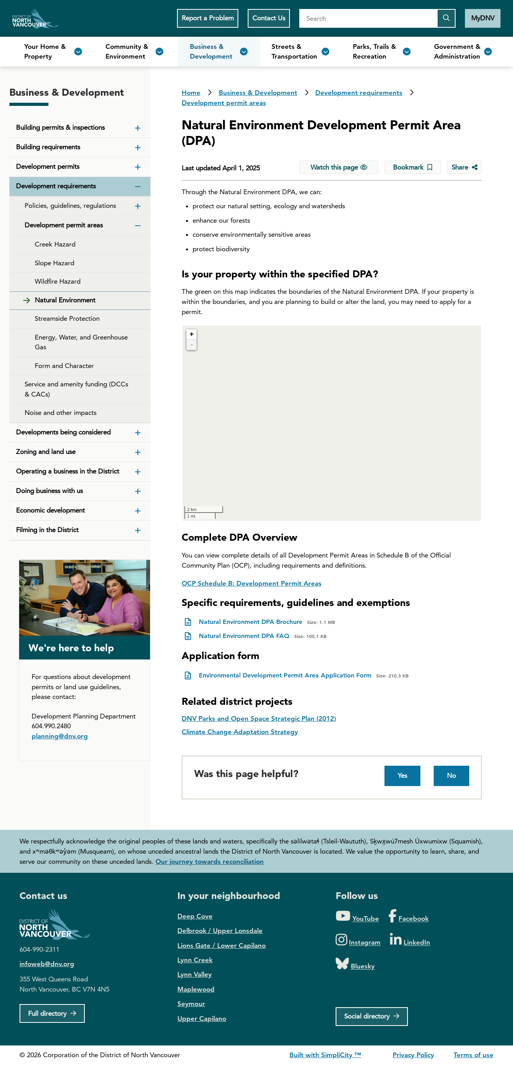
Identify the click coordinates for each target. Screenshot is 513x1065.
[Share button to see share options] (464, 167)
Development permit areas (224, 103)
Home (35, 18)
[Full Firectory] (52, 1013)
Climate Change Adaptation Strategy (240, 732)
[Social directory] (372, 1016)
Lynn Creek (195, 960)
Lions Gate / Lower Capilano (221, 945)
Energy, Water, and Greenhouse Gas (81, 342)
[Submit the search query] (446, 18)
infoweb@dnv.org (47, 964)
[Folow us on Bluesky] (355, 964)
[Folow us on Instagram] (358, 940)
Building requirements (48, 147)
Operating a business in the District (67, 471)
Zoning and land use (45, 452)
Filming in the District (47, 530)
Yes (402, 775)
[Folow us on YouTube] (357, 916)
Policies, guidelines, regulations (70, 205)
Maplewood (195, 989)
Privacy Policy (413, 1055)
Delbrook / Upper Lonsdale (220, 931)
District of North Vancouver (59, 924)
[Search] (368, 18)
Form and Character (64, 366)
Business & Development (258, 92)
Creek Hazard (55, 244)
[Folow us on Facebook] (408, 916)
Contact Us (268, 18)
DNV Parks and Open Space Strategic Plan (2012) (259, 718)
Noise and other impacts (61, 412)
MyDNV (482, 18)
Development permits (47, 166)
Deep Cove (195, 916)
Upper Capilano (201, 1018)
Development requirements (358, 92)
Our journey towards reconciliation (210, 861)
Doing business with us (49, 491)
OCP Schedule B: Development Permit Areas (252, 583)
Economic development (50, 510)
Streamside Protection (67, 318)
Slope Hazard (54, 263)
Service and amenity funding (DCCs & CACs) (76, 389)
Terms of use (473, 1055)
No (451, 775)
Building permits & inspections (60, 127)
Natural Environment (65, 300)
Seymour (191, 1004)
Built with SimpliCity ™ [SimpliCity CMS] (325, 1055)
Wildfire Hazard (57, 281)
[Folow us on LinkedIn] (410, 940)
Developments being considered (63, 432)
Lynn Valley (194, 974)
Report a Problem (208, 18)
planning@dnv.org (60, 736)
